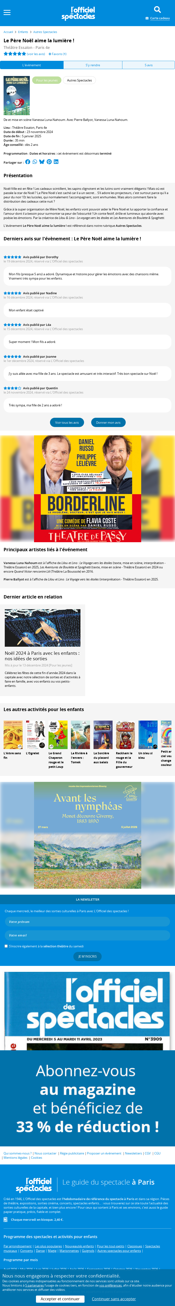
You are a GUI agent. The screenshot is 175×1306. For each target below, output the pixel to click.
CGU (157, 1153)
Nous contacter (45, 1153)
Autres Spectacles (128, 225)
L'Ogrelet (32, 753)
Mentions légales (15, 1157)
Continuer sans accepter (114, 1298)
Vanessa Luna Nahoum (20, 563)
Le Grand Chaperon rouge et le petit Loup (56, 760)
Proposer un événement (104, 1153)
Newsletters (133, 1153)
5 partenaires (34, 1285)
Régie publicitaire (72, 1153)
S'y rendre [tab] (93, 65)
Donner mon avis (108, 422)
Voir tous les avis (67, 422)
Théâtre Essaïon (23, 127)
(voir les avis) (36, 54)
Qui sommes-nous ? (18, 1153)
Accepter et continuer (60, 1298)
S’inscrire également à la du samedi (46, 946)
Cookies (36, 1157)
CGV (148, 1153)
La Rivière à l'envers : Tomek (79, 757)
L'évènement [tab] (31, 65)
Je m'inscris (88, 956)
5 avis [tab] (149, 65)
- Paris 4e (27, 47)
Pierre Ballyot (14, 579)
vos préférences (110, 1285)
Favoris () (57, 54)
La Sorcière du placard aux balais (101, 757)
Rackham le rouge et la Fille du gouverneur (124, 760)
